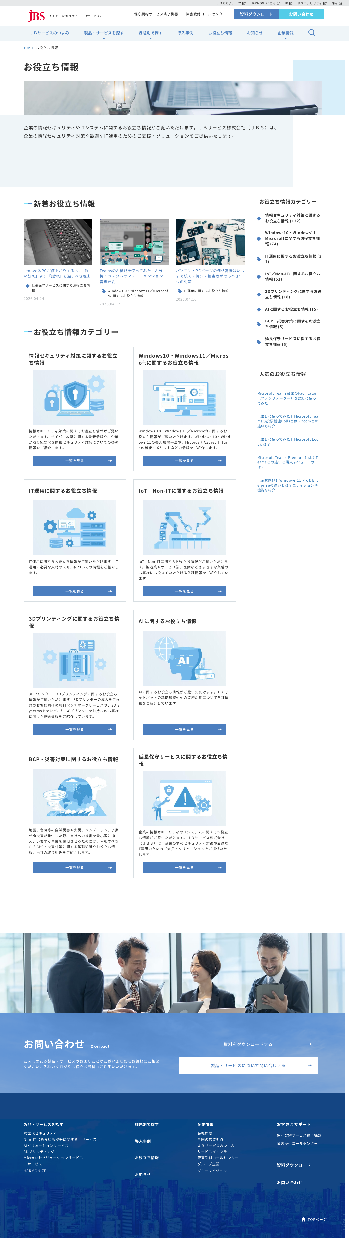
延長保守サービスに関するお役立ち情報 (62, 315)
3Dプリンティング (39, 1067)
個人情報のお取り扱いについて (63, 1193)
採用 (336, 3)
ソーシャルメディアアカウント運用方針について (77, 1200)
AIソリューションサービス (46, 1061)
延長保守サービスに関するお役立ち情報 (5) (289, 391)
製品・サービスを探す (104, 35)
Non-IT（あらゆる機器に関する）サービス (60, 1055)
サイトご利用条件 (117, 1193)
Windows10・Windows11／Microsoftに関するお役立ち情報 (138, 320)
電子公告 (138, 1200)
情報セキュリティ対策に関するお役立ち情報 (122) (288, 245)
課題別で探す (151, 35)
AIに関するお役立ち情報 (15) (287, 351)
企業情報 (286, 35)
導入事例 (185, 35)
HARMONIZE (35, 1086)
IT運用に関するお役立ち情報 (208, 317)
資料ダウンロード (257, 16)
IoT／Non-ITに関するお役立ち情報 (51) (289, 311)
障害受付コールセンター (205, 16)
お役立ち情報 (220, 35)
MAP (298, 1174)
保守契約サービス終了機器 (154, 16)
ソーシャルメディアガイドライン (213, 1193)
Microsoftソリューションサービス (53, 1073)
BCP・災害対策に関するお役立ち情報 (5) (289, 371)
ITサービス (33, 1079)
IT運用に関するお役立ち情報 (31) (289, 291)
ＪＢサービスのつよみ (49, 35)
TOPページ (314, 1133)
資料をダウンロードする (265, 951)
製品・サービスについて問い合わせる (257, 977)
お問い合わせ (301, 16)
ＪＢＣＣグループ (228, 3)
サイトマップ (158, 1193)
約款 (164, 1200)
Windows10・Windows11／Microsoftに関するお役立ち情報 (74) (289, 268)
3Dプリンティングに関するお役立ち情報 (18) (289, 331)
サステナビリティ (311, 3)
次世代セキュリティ (40, 1049)
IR (287, 3)
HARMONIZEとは (263, 3)
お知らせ (255, 35)
